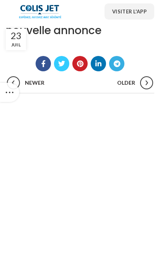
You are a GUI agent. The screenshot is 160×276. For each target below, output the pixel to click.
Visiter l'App (129, 11)
